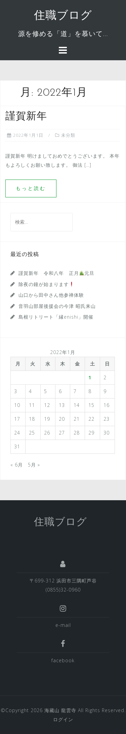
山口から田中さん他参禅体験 (51, 295)
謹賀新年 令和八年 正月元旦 (56, 273)
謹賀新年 (26, 116)
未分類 (68, 135)
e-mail (63, 625)
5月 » (34, 464)
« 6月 (16, 464)
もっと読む (31, 188)
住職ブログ (63, 16)
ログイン (63, 719)
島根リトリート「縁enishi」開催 (55, 317)
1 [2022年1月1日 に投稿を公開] (89, 377)
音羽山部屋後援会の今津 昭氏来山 (57, 306)
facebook (63, 660)
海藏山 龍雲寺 (60, 710)
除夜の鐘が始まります (46, 284)
